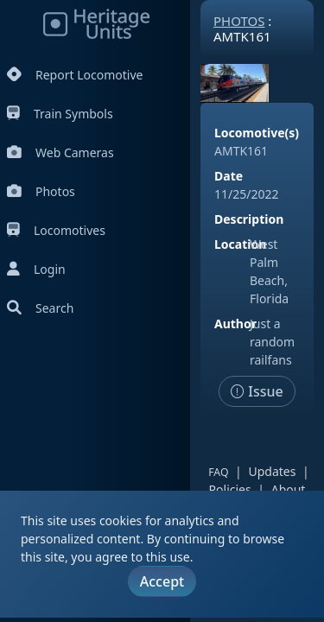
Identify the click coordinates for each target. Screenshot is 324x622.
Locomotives (56, 230)
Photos (41, 191)
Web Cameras (60, 152)
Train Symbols (60, 113)
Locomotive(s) (256, 132)
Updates (271, 471)
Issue (257, 391)
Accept (162, 581)
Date (228, 176)
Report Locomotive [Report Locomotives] (75, 75)
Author (235, 323)
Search (40, 308)
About (288, 489)
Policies (230, 489)
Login (36, 269)
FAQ (218, 472)
